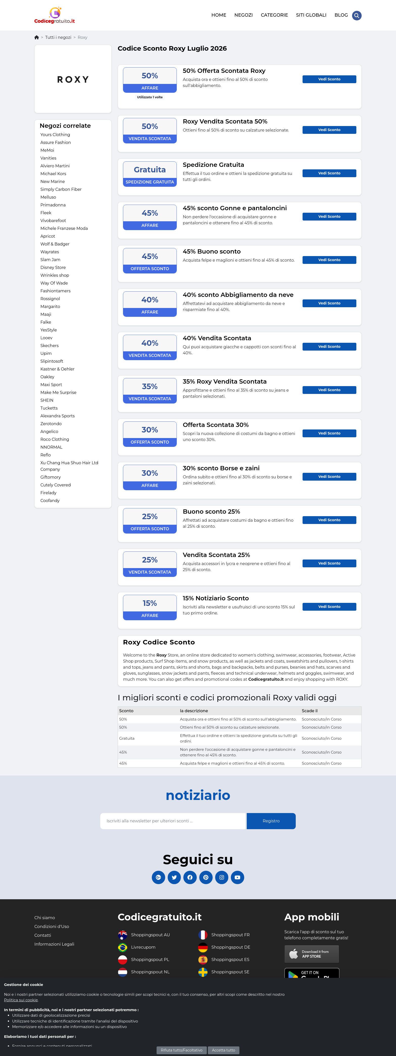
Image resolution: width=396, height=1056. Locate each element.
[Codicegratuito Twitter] (171, 876)
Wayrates (49, 250)
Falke (45, 320)
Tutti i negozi (58, 36)
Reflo (45, 453)
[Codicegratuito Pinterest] (206, 876)
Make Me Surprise (58, 391)
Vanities (48, 156)
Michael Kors (53, 172)
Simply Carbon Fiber (61, 187)
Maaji (45, 312)
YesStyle (48, 328)
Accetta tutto (223, 1050)
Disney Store (53, 266)
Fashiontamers (55, 289)
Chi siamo (45, 918)
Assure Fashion (55, 141)
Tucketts (49, 406)
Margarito (50, 305)
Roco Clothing (54, 438)
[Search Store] (357, 15)
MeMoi (47, 148)
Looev (46, 336)
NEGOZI (243, 14)
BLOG (341, 14)
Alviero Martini (55, 164)
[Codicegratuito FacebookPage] (189, 876)
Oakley (47, 375)
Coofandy (50, 499)
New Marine (52, 180)
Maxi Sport (51, 383)
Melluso (48, 195)
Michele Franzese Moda (64, 227)
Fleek (45, 211)
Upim (46, 352)
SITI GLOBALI (311, 14)
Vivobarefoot (53, 219)
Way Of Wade (54, 281)
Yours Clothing (55, 133)
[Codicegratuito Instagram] (224, 876)
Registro (271, 819)
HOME (218, 14)
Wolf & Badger (54, 242)
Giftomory (50, 475)
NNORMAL (51, 445)
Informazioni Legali (56, 946)
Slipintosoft (51, 359)
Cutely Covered (55, 483)
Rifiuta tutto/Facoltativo (182, 1050)
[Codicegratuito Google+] (153, 876)
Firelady (48, 491)
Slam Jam (50, 258)
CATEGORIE (273, 14)
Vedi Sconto (329, 77)
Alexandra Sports (57, 414)
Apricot (47, 234)
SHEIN (46, 398)
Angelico (49, 430)
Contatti (43, 937)
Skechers (49, 344)
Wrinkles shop (54, 273)
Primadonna (53, 203)
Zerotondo (51, 422)
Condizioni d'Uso (53, 927)
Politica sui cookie (21, 1000)
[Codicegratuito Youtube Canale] (242, 876)
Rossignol (50, 297)
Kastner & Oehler (57, 367)
